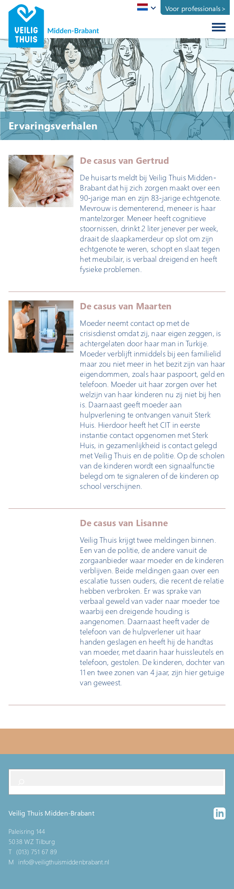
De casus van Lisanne (124, 523)
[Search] (21, 782)
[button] (40, 181)
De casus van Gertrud (124, 160)
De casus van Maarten (126, 306)
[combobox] (145, 8)
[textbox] (145, 7)
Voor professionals (193, 8)
